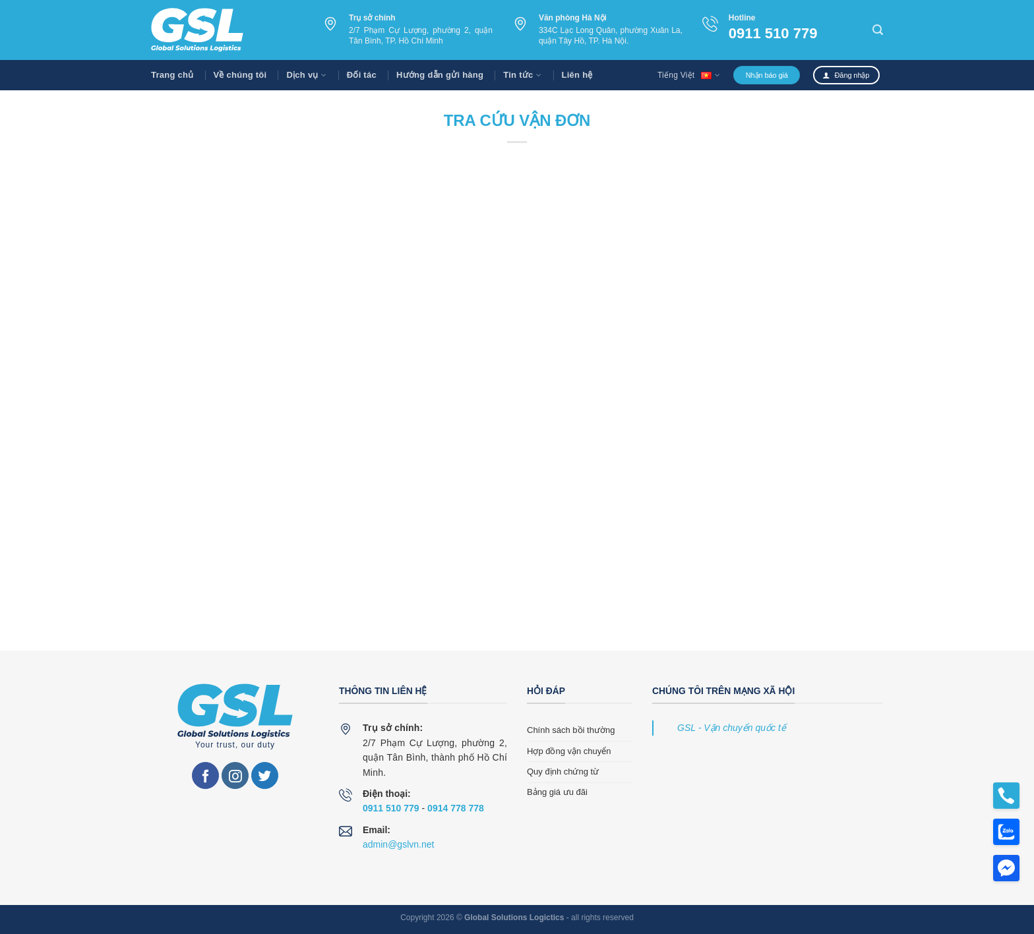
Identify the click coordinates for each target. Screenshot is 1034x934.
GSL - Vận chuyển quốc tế (731, 727)
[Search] (877, 30)
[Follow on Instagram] (235, 775)
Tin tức (522, 75)
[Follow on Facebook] (205, 775)
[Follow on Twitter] (264, 775)
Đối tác (362, 75)
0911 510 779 (773, 33)
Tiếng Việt (688, 74)
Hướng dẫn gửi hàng (439, 75)
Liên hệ (577, 75)
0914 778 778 (455, 808)
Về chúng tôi (240, 75)
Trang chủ (172, 75)
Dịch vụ (306, 75)
